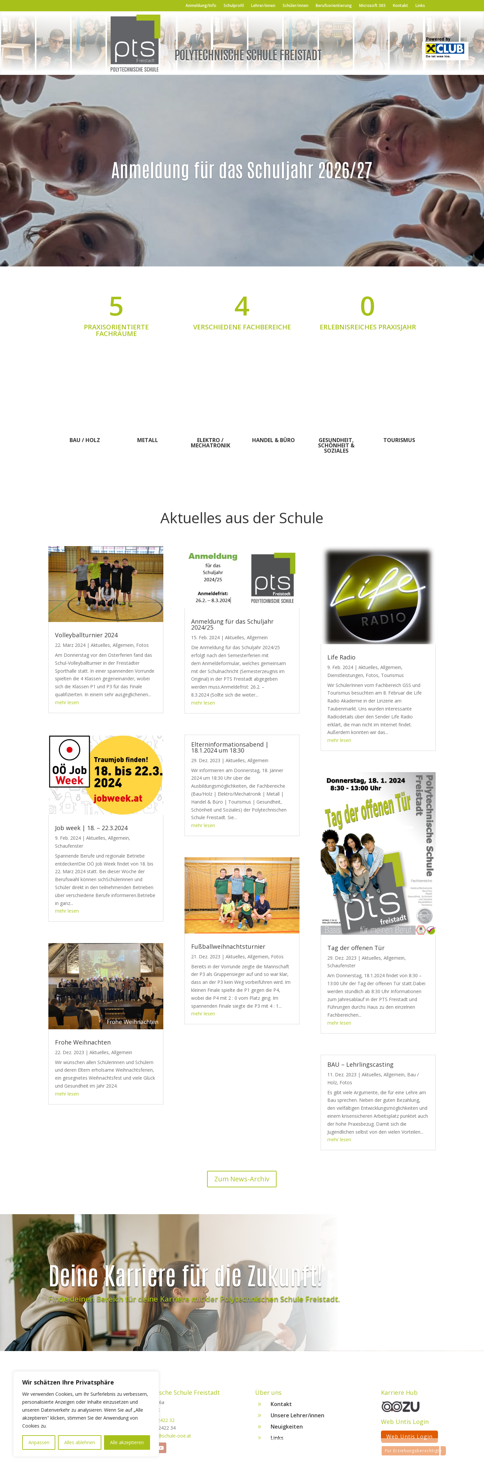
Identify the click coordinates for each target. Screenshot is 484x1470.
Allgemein (123, 645)
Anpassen (38, 1442)
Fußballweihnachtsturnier (228, 946)
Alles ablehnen (79, 1442)
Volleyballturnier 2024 (86, 635)
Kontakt (400, 5)
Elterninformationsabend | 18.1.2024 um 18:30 (230, 747)
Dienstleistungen (345, 675)
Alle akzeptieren (127, 1442)
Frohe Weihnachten (83, 1042)
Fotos (142, 645)
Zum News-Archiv (241, 1178)
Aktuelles (100, 645)
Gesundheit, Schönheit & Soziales (336, 445)
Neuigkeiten (287, 1429)
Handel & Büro (273, 440)
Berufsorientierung (334, 5)
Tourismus (399, 440)
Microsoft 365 (372, 5)
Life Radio (341, 657)
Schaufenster (69, 846)
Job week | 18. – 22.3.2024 (91, 828)
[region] (86, 1414)
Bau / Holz (85, 440)
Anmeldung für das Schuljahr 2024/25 (232, 624)
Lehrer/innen (263, 5)
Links (420, 5)
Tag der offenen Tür (356, 948)
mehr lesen (67, 702)
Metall (147, 440)
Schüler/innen (295, 5)
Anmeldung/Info (201, 5)
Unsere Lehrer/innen (297, 1417)
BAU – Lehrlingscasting (360, 1064)
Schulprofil (234, 5)
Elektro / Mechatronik (210, 442)
